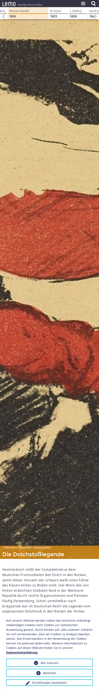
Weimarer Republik (17, 547)
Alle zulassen (49, 663)
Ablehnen (49, 673)
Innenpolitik (42, 547)
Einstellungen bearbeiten (49, 683)
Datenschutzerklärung (21, 652)
